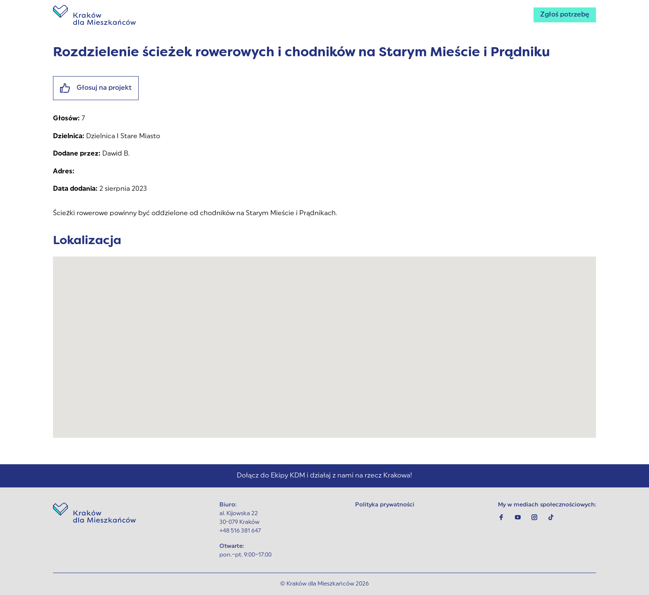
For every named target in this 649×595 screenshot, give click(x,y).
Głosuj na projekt (96, 88)
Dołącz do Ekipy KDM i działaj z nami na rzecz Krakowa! (324, 476)
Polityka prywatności (384, 505)
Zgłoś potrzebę (564, 15)
